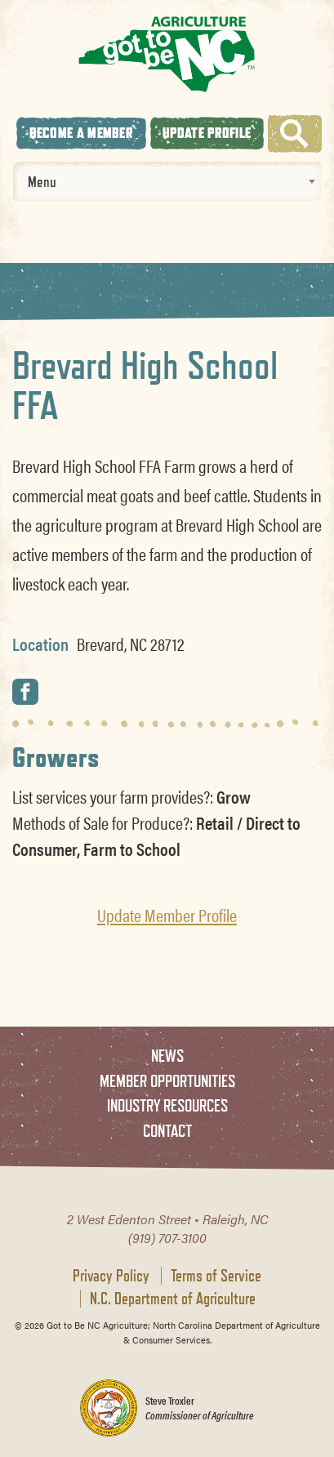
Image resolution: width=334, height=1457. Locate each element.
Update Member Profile (167, 915)
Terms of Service (216, 1275)
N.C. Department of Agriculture (173, 1298)
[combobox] (167, 181)
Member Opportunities (167, 1081)
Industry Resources (167, 1105)
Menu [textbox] (42, 181)
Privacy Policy (111, 1275)
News (167, 1055)
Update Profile (207, 132)
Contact (167, 1131)
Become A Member (81, 132)
